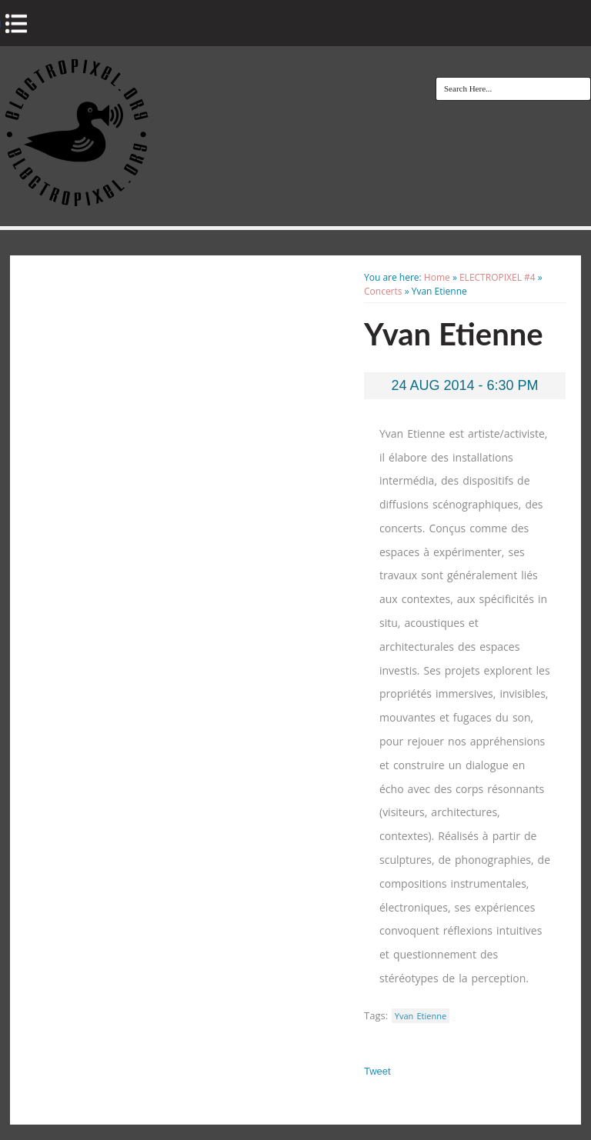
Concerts (383, 291)
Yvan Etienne (420, 1016)
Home (437, 277)
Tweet (377, 1071)
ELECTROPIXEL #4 (497, 277)
